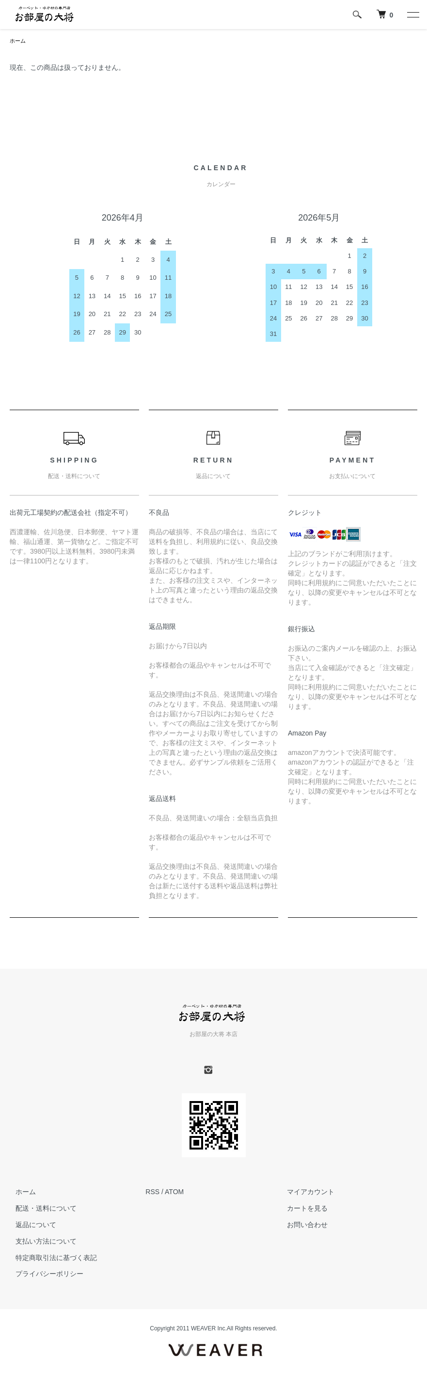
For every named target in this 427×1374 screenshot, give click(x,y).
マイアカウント (305, 1193)
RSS (152, 1193)
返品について (30, 1226)
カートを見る (302, 1209)
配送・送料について (40, 1209)
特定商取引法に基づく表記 (50, 1258)
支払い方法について (40, 1242)
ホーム (18, 41)
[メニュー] (412, 14)
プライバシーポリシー (44, 1274)
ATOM (174, 1193)
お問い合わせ (302, 1226)
